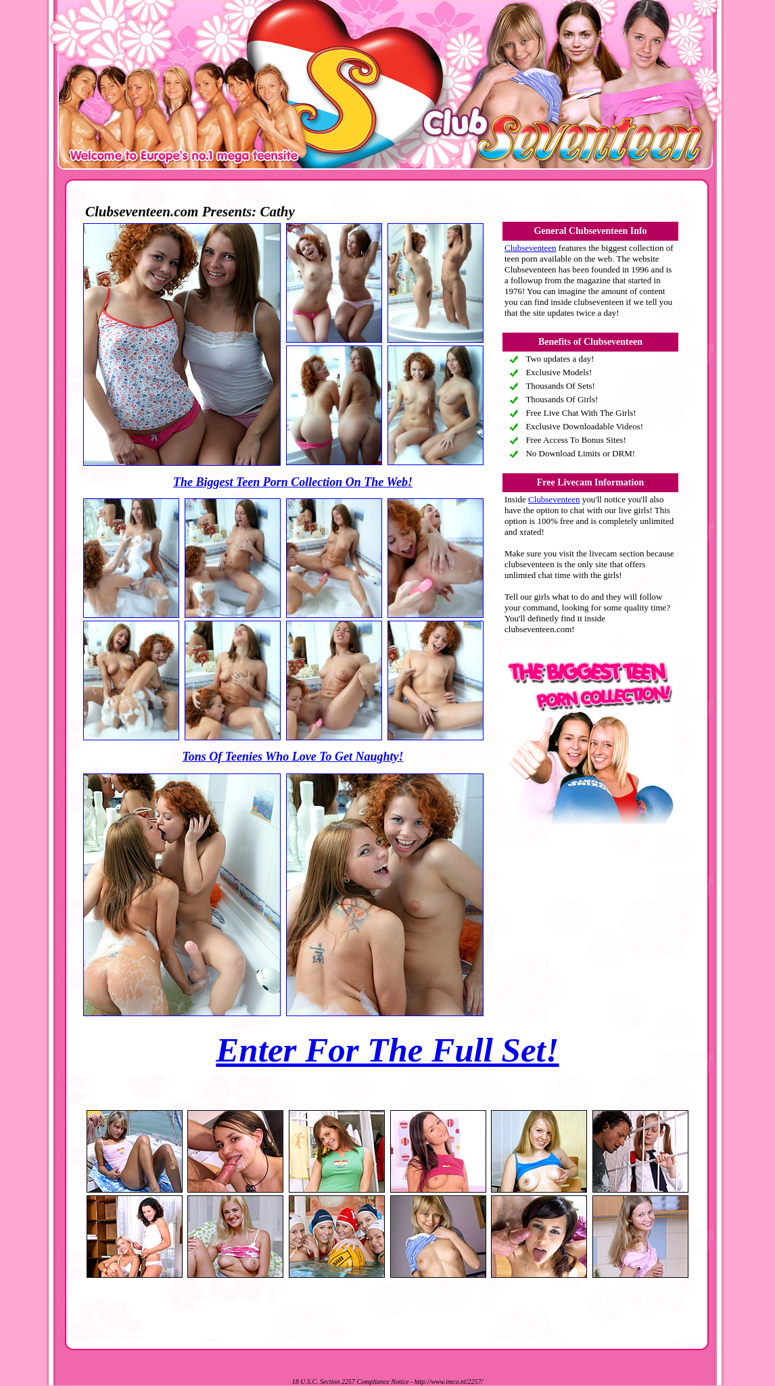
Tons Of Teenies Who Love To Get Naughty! (292, 756)
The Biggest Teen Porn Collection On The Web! (293, 482)
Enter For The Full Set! (387, 1050)
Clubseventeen (530, 248)
